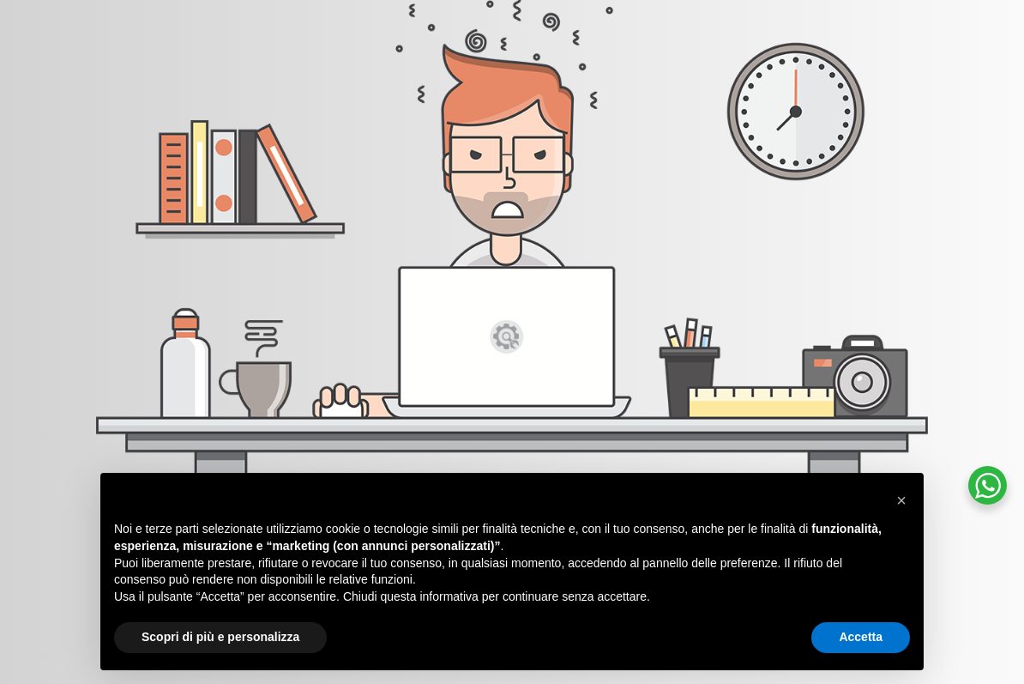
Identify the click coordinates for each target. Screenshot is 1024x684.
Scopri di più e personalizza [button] (220, 637)
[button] (901, 500)
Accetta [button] (860, 637)
